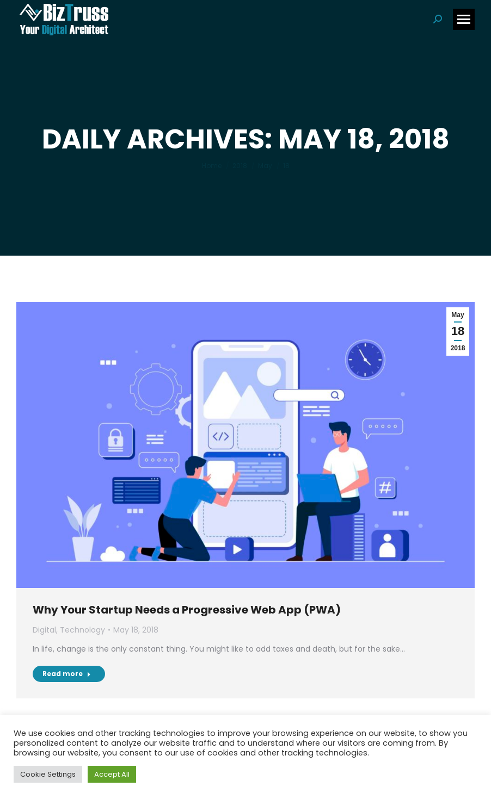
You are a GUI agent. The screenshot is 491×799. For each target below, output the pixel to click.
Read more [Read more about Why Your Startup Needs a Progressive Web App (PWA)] (66, 673)
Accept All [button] (112, 774)
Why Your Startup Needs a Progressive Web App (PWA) (187, 609)
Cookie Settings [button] (48, 774)
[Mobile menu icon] (464, 19)
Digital (44, 629)
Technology (82, 629)
